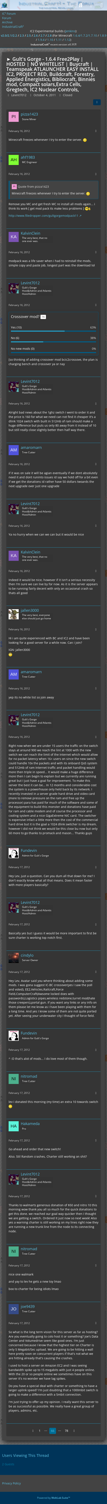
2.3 (22, 35)
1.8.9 (103, 35)
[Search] (80, 5)
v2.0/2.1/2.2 (9, 35)
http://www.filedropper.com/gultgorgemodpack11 (43, 216)
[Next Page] (74, 1431)
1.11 (59, 40)
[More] (96, 131)
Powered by (53, 1498)
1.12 (67, 40)
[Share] (97, 102)
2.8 (49, 35)
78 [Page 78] (66, 1431)
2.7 (42, 35)
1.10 (50, 40)
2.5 (29, 35)
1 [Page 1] (39, 1431)
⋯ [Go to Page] (45, 1431)
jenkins (70, 31)
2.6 (36, 35)
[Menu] (101, 5)
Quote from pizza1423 (33, 187)
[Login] (91, 5)
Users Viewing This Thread (25, 1455)
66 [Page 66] (52, 1431)
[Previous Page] (33, 1431)
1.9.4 (41, 40)
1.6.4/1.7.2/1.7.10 (85, 35)
